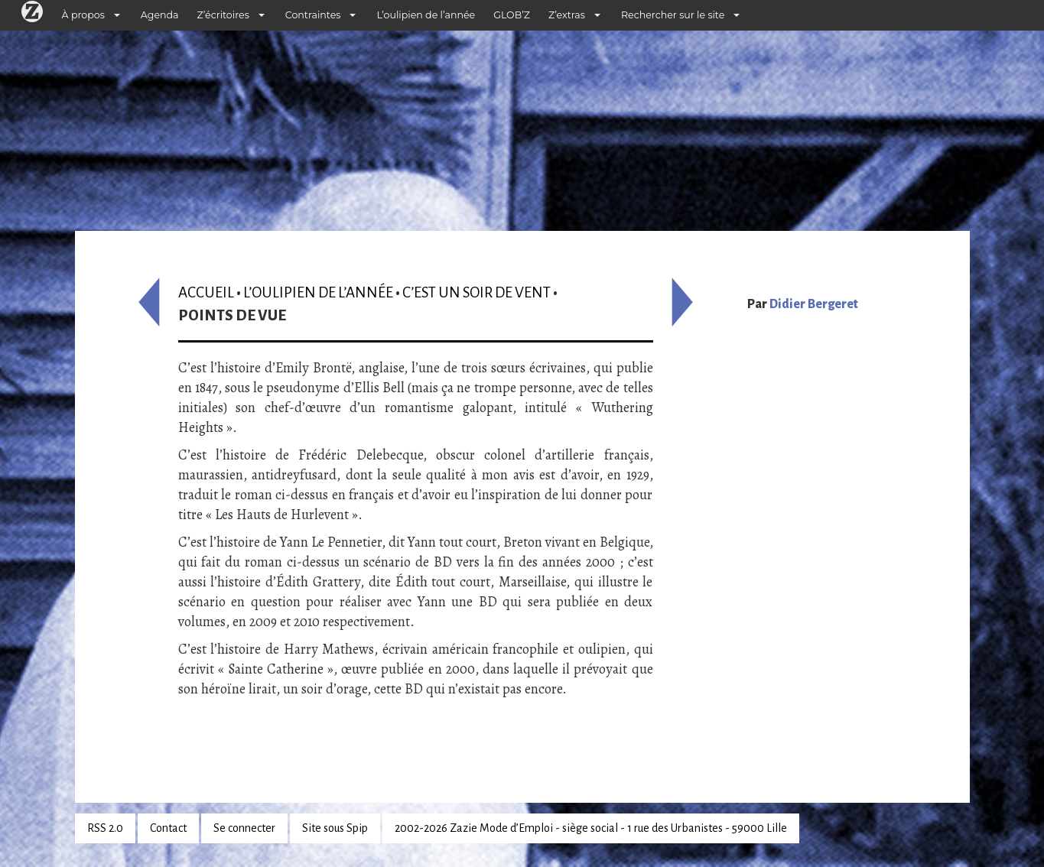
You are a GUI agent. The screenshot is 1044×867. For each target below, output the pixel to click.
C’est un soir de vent (476, 292)
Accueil (206, 292)
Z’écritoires (223, 15)
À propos (83, 15)
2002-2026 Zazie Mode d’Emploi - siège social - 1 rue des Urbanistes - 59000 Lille (591, 828)
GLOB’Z (511, 15)
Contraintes (313, 15)
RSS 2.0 (105, 828)
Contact (168, 828)
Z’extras (566, 15)
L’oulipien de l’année (425, 15)
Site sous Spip (335, 828)
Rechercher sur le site (672, 15)
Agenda (160, 15)
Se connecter (244, 828)
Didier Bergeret (813, 304)
